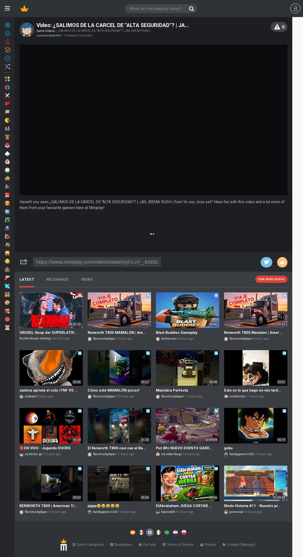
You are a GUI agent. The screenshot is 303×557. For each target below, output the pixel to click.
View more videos (271, 279)
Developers (121, 544)
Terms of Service (178, 544)
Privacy (208, 544)
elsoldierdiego (171, 454)
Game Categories (88, 544)
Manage (248, 544)
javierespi (236, 511)
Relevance (58, 279)
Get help (147, 544)
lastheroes (169, 338)
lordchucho (237, 396)
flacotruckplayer (104, 338)
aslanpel (30, 396)
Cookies (231, 544)
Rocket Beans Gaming (34, 338)
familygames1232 (241, 454)
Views (87, 279)
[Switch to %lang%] (105, 532)
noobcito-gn (33, 454)
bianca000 (168, 511)
